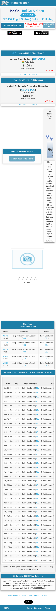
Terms (30, 608)
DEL (46, 338)
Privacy (48, 608)
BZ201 (5, 349)
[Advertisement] (28, 42)
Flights (23, 596)
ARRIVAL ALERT (49, 25)
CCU (24, 338)
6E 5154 (28, 15)
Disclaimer (39, 608)
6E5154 (45, 596)
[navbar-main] (51, 3)
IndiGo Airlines (33, 11)
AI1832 (5, 356)
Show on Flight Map (12, 25)
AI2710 (5, 336)
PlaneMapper (13, 596)
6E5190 (5, 343)
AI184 (5, 363)
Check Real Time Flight (22, 158)
